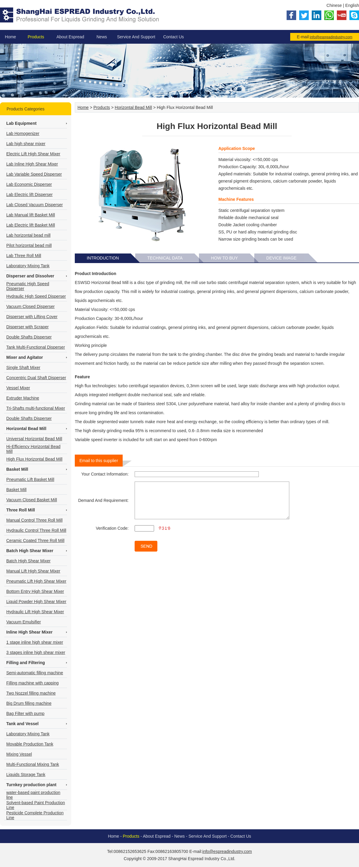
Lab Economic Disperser (29, 184)
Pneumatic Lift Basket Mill (30, 479)
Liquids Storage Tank (25, 774)
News (101, 36)
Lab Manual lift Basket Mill (30, 214)
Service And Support (136, 36)
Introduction (103, 258)
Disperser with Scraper (27, 326)
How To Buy (224, 258)
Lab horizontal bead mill (28, 235)
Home (10, 36)
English (352, 5)
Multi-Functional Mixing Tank (32, 764)
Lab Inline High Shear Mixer (32, 164)
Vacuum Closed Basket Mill (31, 499)
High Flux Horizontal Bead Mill (34, 459)
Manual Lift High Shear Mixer (33, 571)
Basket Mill (16, 489)
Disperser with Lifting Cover (31, 316)
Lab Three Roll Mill (23, 255)
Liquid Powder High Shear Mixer (36, 601)
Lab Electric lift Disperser (29, 194)
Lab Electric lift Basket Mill (30, 225)
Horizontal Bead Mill (133, 107)
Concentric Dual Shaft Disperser (36, 377)
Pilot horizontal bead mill (29, 245)
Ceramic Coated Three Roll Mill (35, 540)
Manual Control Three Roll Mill (34, 520)
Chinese (334, 5)
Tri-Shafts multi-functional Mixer (35, 408)
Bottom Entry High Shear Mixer (35, 591)
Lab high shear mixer (25, 143)
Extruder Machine (22, 398)
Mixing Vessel (19, 754)
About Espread (70, 36)
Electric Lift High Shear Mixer (33, 153)
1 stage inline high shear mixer (34, 642)
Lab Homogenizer (22, 133)
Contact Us (173, 36)
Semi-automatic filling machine (34, 672)
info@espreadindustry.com (331, 37)
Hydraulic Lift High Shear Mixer (35, 611)
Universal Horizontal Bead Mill (34, 438)
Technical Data (164, 258)
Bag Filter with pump (25, 713)
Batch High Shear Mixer (28, 560)
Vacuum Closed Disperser (30, 306)
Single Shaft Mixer (23, 367)
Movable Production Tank (29, 744)
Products (36, 36)
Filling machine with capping (32, 683)
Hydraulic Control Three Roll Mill (36, 530)
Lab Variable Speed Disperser (34, 174)
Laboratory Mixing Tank (27, 265)
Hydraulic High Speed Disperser (36, 296)
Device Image (281, 258)
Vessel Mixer (18, 387)
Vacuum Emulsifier (23, 621)
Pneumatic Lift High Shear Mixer (36, 581)
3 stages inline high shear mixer (35, 652)
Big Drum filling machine (28, 703)
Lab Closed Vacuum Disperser (34, 204)
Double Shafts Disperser (29, 337)
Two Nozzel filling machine (31, 693)
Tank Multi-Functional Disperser (35, 347)
